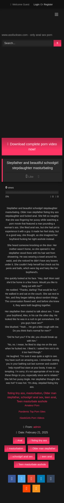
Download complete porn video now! (32, 146)
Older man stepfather (43, 448)
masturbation (34, 393)
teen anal (50, 397)
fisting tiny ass (16, 393)
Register (48, 4)
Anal (19, 440)
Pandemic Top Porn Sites (32, 411)
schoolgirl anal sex (32, 397)
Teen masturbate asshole (32, 401)
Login (36, 4)
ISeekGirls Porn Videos (32, 418)
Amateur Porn (32, 405)
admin (37, 426)
